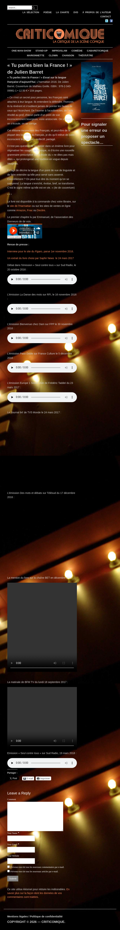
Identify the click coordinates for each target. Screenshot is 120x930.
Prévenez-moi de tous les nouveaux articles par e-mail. (34, 871)
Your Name (12, 833)
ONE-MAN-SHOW (21, 50)
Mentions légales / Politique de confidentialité (35, 916)
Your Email (12, 844)
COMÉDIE (77, 50)
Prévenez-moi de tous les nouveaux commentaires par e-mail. (37, 867)
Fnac (30, 210)
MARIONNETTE (35, 55)
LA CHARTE (62, 12)
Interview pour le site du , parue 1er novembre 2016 (40, 251)
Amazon (21, 210)
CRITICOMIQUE (52, 922)
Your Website (13, 856)
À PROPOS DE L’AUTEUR (97, 12)
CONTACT (105, 16)
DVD (75, 12)
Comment (11, 799)
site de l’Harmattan (20, 205)
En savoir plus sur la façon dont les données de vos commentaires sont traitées (38, 893)
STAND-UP (41, 50)
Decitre (41, 210)
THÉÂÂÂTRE (85, 55)
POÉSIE (47, 12)
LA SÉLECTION (31, 12)
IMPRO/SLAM (59, 50)
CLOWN (53, 55)
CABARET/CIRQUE (97, 50)
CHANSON (68, 55)
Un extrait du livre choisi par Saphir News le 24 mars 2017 (40, 258)
